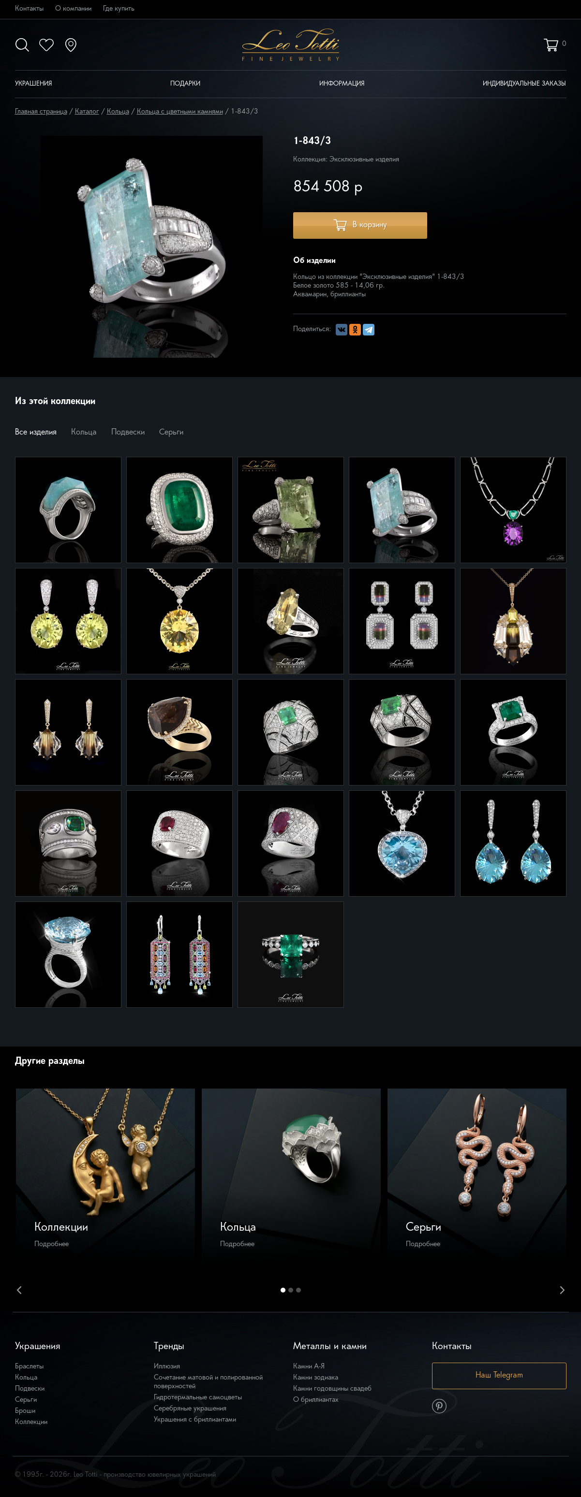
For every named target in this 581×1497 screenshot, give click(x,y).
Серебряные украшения (190, 1408)
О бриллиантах (316, 1400)
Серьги (171, 432)
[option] (105, 1178)
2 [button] (290, 1290)
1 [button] (283, 1290)
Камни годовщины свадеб (332, 1389)
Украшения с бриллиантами (195, 1420)
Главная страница (41, 112)
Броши (25, 1411)
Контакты (29, 9)
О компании (73, 9)
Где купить (118, 9)
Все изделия (36, 432)
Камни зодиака (315, 1377)
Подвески (128, 432)
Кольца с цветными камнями (180, 112)
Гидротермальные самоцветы (198, 1397)
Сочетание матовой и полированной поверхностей (208, 1382)
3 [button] (298, 1290)
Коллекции (31, 1422)
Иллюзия (167, 1366)
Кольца (118, 112)
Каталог (87, 112)
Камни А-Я (309, 1366)
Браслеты (29, 1366)
